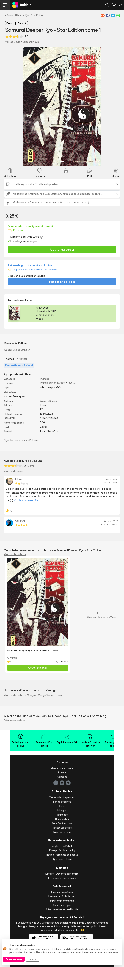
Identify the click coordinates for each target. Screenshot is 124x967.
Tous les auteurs (62, 832)
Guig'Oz (20, 520)
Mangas (44, 378)
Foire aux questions (62, 891)
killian (19, 479)
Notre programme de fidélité (62, 854)
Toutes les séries (62, 827)
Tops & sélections (62, 823)
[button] (29, 106)
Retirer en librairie (62, 282)
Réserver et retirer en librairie (62, 909)
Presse (62, 772)
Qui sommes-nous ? (62, 767)
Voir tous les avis (13, 471)
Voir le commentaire (26, 500)
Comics (62, 806)
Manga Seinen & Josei (52, 382)
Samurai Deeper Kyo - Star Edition (25, 15)
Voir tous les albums (15, 554)
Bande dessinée (62, 801)
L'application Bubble (62, 846)
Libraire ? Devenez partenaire (62, 873)
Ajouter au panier (62, 249)
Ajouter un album (62, 859)
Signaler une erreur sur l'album (21, 440)
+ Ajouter (22, 358)
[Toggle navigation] (4, 5)
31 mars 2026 (111, 521)
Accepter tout (14, 959)
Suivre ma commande (62, 900)
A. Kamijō (12, 657)
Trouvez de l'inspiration (62, 797)
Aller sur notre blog (14, 719)
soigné (33, 241)
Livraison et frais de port (62, 896)
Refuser (33, 959)
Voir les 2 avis (12, 41)
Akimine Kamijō (48, 401)
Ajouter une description (17, 349)
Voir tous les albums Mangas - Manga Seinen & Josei (33, 695)
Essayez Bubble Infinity (62, 850)
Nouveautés (62, 819)
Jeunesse (62, 814)
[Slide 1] (62, 161)
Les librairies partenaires (62, 878)
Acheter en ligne (62, 905)
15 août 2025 (111, 479)
